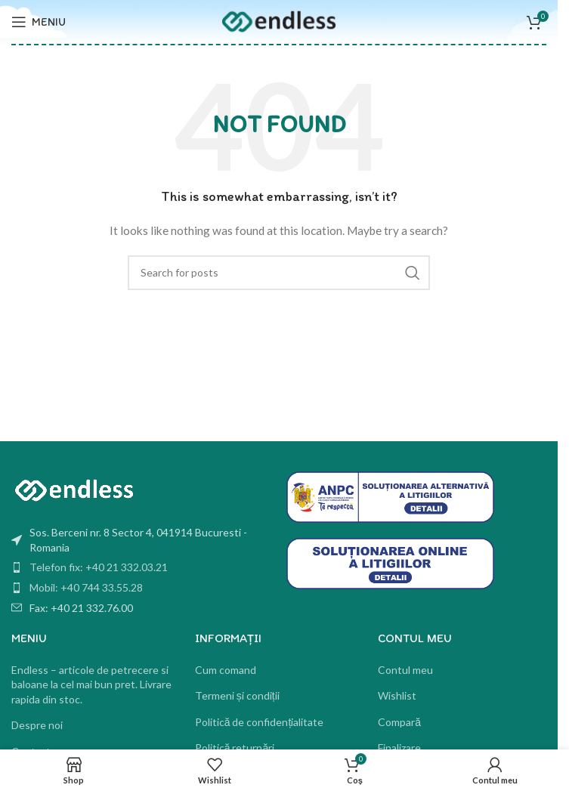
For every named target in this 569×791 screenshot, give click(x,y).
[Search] (279, 272)
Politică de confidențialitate (259, 721)
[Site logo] (278, 20)
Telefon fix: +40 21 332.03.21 (98, 567)
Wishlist (397, 695)
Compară (399, 721)
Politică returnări (235, 747)
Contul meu (405, 669)
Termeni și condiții (237, 695)
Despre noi (37, 724)
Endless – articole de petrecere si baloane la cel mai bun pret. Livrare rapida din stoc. (91, 684)
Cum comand (225, 669)
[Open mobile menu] (38, 22)
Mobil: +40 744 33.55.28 (86, 587)
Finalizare (399, 747)
